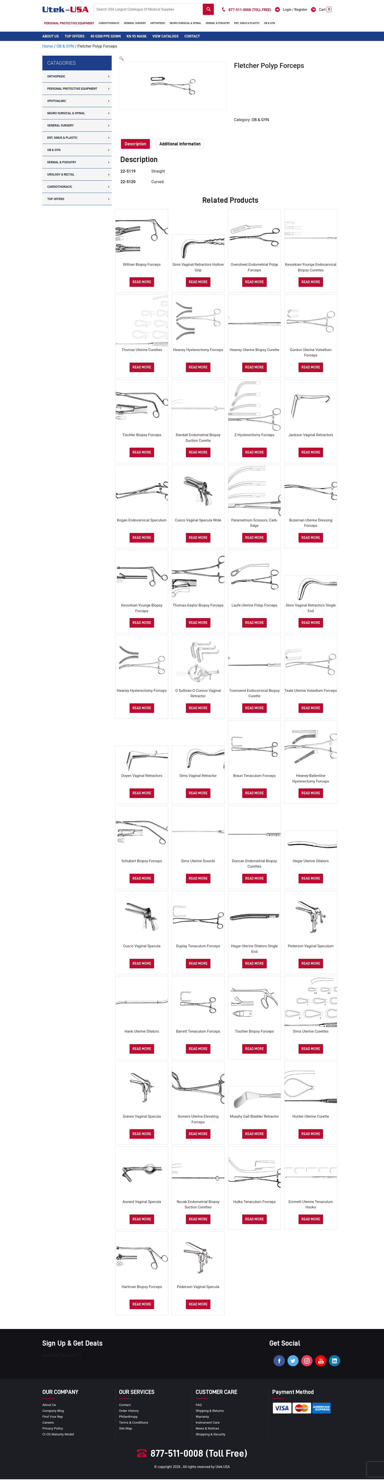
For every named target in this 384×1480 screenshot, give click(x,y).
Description (135, 144)
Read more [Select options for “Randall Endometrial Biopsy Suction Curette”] (198, 452)
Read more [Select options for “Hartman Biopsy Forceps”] (141, 1304)
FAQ (199, 1405)
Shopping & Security (211, 1435)
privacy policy (52, 1429)
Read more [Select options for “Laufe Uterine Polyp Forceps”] (254, 623)
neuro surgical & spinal (185, 23)
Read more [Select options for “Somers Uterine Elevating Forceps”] (198, 1134)
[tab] (135, 144)
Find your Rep (52, 1417)
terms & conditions (134, 1423)
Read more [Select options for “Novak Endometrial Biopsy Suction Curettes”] (198, 1219)
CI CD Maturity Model (58, 1435)
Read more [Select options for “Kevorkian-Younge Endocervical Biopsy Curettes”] (310, 282)
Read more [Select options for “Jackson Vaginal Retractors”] (310, 452)
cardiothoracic (109, 23)
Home (47, 46)
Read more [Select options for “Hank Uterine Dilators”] (141, 1049)
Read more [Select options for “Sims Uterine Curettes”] (310, 1049)
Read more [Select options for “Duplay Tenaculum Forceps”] (198, 963)
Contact (192, 36)
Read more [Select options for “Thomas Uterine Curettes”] (141, 367)
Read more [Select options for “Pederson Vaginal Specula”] (198, 1304)
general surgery (135, 23)
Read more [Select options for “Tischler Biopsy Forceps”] (141, 452)
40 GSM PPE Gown (105, 36)
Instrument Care (208, 1423)
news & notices (208, 1429)
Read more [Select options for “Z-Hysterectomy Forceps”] (254, 452)
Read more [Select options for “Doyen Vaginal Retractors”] (141, 793)
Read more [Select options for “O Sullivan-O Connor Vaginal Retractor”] (198, 708)
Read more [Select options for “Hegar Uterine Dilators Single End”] (254, 963)
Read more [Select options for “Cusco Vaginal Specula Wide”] (198, 538)
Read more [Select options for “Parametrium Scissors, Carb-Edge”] (254, 538)
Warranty (202, 1417)
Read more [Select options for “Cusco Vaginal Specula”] (141, 963)
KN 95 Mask (136, 36)
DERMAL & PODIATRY (218, 23)
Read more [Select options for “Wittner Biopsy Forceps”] (141, 282)
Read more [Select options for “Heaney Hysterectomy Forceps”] (198, 367)
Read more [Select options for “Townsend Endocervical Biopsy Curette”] (254, 708)
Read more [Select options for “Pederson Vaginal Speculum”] (310, 963)
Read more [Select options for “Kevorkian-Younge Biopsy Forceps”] (141, 623)
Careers (48, 1423)
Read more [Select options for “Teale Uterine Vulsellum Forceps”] (310, 708)
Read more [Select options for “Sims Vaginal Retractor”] (198, 793)
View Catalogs (165, 36)
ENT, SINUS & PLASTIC (247, 23)
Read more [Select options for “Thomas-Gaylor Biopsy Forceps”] (198, 623)
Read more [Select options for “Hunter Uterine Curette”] (310, 1134)
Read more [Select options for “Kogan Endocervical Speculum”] (141, 538)
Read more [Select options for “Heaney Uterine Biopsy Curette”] (254, 367)
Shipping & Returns (210, 1411)
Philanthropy (128, 1417)
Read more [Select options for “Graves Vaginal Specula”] (141, 1134)
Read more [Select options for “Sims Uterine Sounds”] (198, 878)
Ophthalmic (56, 101)
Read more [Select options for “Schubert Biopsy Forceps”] (141, 878)
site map (125, 1429)
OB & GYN (269, 23)
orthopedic (157, 23)
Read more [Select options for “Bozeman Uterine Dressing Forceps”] (310, 538)
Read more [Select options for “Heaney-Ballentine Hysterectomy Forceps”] (310, 793)
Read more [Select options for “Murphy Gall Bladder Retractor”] (254, 1134)
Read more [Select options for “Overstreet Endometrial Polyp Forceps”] (254, 282)
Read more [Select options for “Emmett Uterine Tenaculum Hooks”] (310, 1219)
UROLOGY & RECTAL (60, 174)
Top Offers (74, 36)
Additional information (180, 144)
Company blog (53, 1411)
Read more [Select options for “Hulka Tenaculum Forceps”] (254, 1219)
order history (129, 1411)
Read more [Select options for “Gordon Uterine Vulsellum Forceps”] (310, 367)
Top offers (55, 199)
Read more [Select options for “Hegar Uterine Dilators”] (310, 878)
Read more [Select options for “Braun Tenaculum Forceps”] (254, 793)
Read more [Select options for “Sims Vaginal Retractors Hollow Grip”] (198, 282)
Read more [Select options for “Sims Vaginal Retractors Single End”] (310, 623)
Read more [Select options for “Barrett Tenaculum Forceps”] (198, 1049)
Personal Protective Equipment (69, 23)
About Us (50, 36)
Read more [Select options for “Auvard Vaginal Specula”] (141, 1219)
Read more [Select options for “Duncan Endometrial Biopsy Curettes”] (254, 878)
